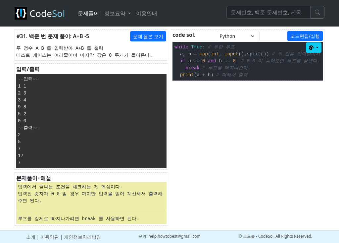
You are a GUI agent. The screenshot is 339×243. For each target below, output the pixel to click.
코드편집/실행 (305, 36)
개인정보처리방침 (82, 237)
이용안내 (146, 13)
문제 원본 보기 (148, 36)
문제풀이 (88, 13)
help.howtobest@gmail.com (174, 236)
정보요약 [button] (115, 13)
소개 (30, 237)
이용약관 (49, 237)
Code (42, 13)
